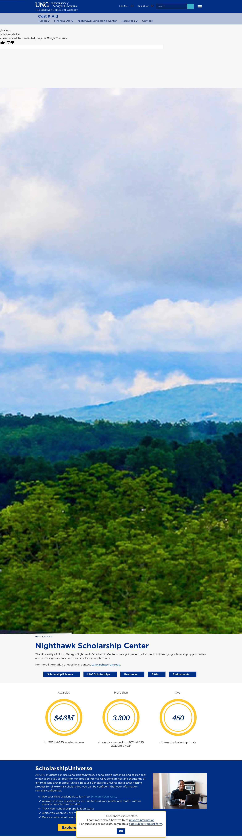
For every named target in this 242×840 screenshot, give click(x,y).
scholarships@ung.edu (106, 664)
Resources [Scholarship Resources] (132, 674)
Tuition (42, 21)
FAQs (157, 674)
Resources (128, 21)
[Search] (190, 6)
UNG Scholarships (100, 674)
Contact (147, 21)
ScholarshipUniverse (61, 674)
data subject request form (145, 824)
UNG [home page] (37, 636)
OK (121, 831)
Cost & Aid (48, 16)
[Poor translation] (10, 42)
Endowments (182, 674)
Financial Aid (62, 21)
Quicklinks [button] (146, 6)
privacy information (141, 820)
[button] (200, 6)
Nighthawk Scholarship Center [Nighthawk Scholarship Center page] (97, 21)
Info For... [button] (126, 6)
